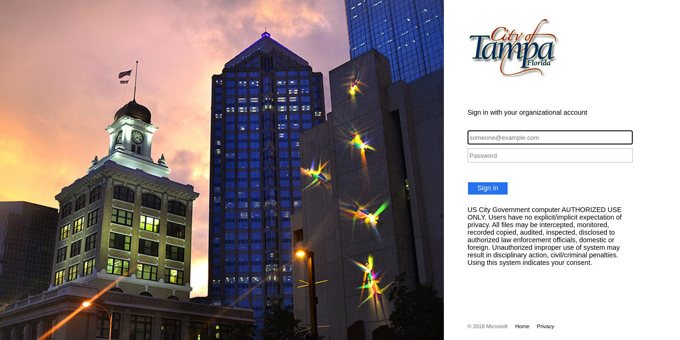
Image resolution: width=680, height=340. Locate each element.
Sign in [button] (487, 188)
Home (522, 326)
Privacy (545, 326)
